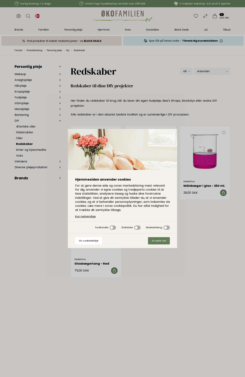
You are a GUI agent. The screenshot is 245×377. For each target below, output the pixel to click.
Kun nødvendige (85, 216)
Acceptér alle (159, 240)
